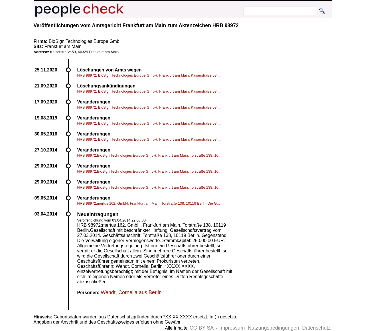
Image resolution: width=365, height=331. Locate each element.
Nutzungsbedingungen (273, 328)
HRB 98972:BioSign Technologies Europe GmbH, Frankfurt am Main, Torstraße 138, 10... (149, 155)
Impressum (232, 328)
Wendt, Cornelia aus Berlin (131, 292)
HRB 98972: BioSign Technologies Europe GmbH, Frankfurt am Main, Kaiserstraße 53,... (149, 75)
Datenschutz (316, 328)
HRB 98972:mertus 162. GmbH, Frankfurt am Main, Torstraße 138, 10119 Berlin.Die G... (148, 203)
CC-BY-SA (202, 328)
